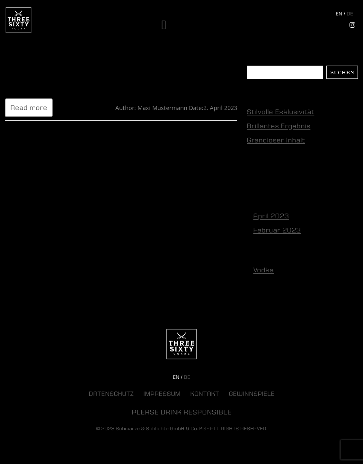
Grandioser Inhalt (276, 140)
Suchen (257, 62)
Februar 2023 (277, 230)
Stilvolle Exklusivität (38, 64)
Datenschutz (111, 394)
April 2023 (271, 216)
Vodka (263, 270)
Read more (28, 107)
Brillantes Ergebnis (278, 126)
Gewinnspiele (252, 394)
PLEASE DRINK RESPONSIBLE (182, 412)
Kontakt (204, 394)
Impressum (162, 394)
